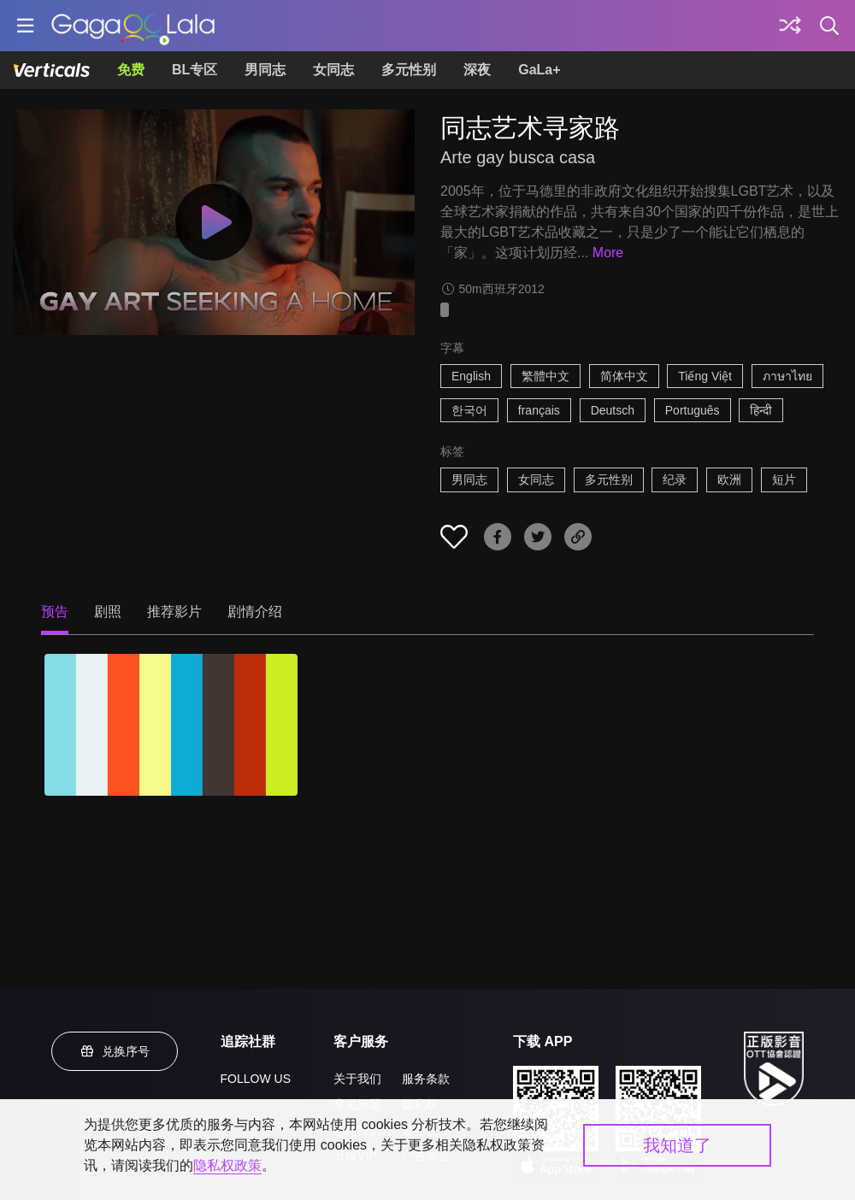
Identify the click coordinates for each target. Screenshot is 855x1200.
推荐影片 (174, 611)
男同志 (265, 69)
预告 (54, 611)
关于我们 (357, 1078)
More (608, 252)
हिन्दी (761, 410)
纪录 (675, 479)
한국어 (469, 410)
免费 (130, 69)
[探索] (790, 26)
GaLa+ (539, 69)
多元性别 (408, 69)
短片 (784, 479)
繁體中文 (545, 376)
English (471, 376)
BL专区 (194, 69)
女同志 (333, 69)
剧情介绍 (254, 611)
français (539, 410)
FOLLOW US (256, 1078)
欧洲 (729, 479)
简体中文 (624, 376)
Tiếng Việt (705, 376)
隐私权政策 (227, 1165)
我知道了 (677, 1145)
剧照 (107, 611)
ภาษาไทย (787, 376)
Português (692, 410)
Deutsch (612, 410)
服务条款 (426, 1078)
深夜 (477, 69)
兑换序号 (115, 1051)
